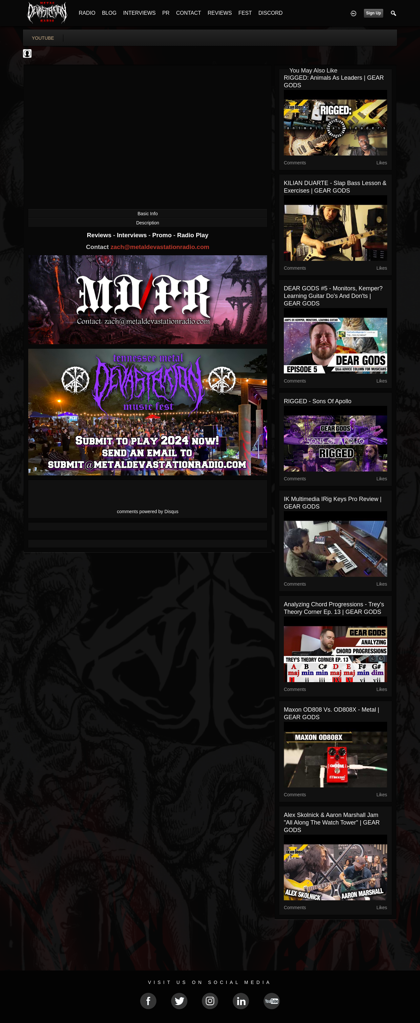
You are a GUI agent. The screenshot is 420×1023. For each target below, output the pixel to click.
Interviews (132, 235)
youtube (43, 38)
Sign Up (373, 13)
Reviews (100, 235)
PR (165, 13)
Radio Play (192, 235)
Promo (162, 235)
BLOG (109, 13)
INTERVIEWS (139, 13)
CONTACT (188, 13)
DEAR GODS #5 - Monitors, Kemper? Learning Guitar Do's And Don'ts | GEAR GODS (333, 296)
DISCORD (270, 13)
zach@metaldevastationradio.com (160, 246)
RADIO (87, 13)
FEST (245, 13)
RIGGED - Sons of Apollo (317, 401)
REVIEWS (220, 13)
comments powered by (147, 511)
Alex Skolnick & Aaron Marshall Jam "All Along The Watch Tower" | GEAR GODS (332, 822)
